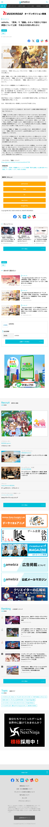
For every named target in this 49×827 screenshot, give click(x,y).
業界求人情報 (22, 6)
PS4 (24, 189)
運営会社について (24, 786)
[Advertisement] (14, 255)
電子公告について (24, 795)
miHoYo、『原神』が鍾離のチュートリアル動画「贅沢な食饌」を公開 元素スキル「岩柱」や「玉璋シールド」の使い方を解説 (24, 168)
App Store (24, 200)
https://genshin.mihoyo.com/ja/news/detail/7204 (15, 162)
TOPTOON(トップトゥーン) (39, 697)
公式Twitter (24, 184)
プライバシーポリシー (24, 801)
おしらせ (24, 798)
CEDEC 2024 (5, 700)
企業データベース (12, 6)
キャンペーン (5, 19)
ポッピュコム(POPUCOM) (17, 700)
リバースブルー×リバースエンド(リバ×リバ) (13, 702)
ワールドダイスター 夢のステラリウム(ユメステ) (13, 705)
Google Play (24, 206)
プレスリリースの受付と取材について (24, 792)
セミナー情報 (30, 6)
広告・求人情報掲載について (24, 789)
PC (24, 195)
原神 (3, 33)
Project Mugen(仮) (30, 700)
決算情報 (38, 6)
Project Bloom (30, 702)
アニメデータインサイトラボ (23, 697)
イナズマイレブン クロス (8, 697)
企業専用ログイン (24, 818)
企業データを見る (24, 342)
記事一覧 (3, 6)
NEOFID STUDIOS (32, 705)
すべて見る (24, 249)
